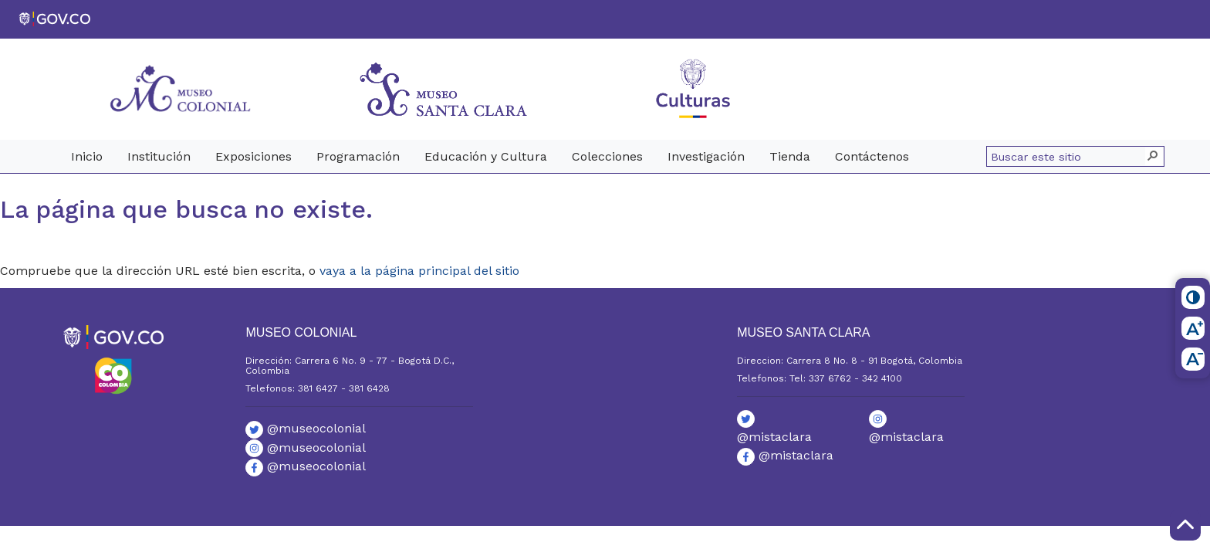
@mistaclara (785, 455)
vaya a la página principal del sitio (419, 270)
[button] (1154, 156)
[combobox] (1068, 157)
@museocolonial (305, 428)
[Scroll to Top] (1185, 525)
